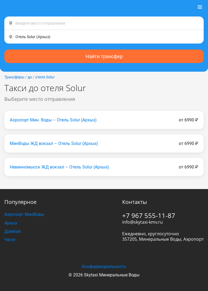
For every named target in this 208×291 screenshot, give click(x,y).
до (30, 77)
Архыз (10, 223)
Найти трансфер (104, 56)
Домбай (12, 231)
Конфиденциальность (104, 266)
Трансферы (14, 77)
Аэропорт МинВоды (24, 214)
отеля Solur (45, 77)
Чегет (10, 239)
